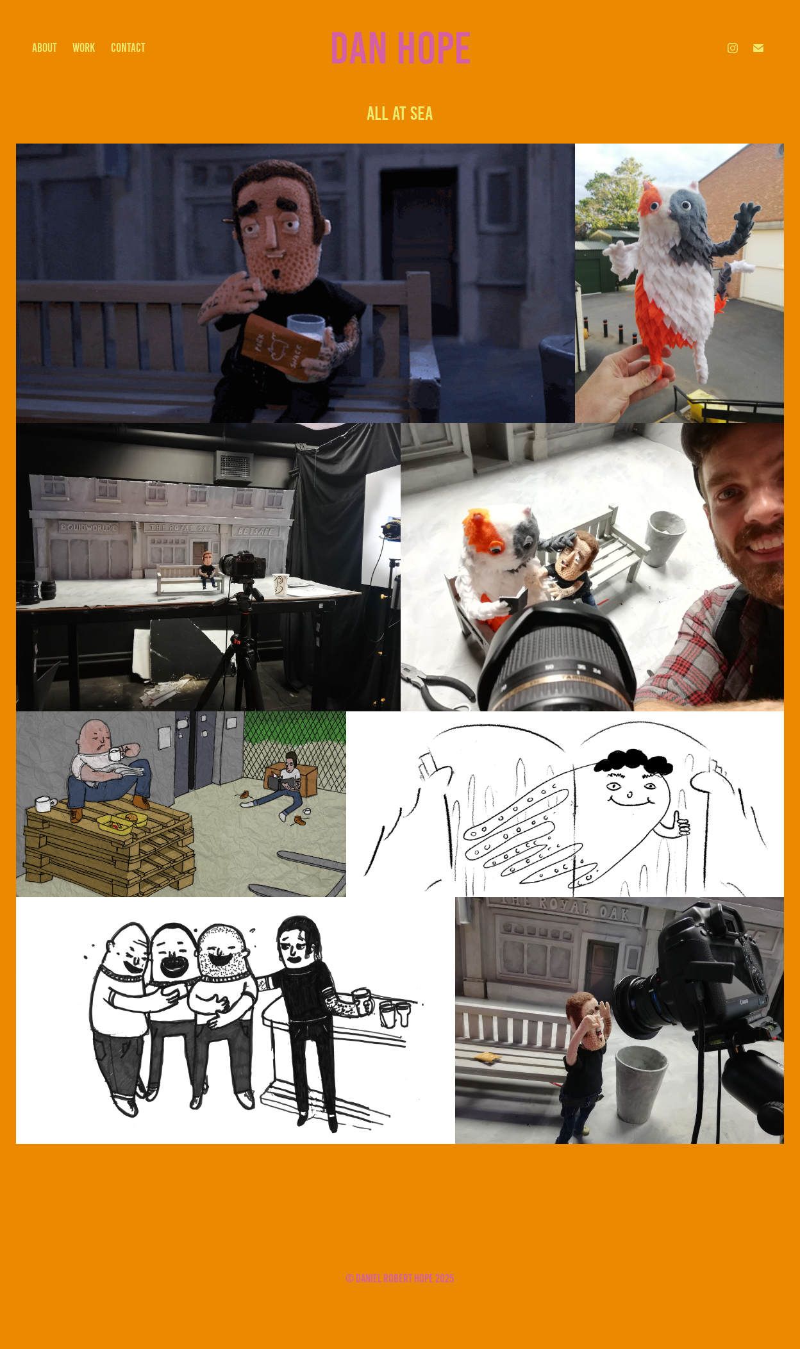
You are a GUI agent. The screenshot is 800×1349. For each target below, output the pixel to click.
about (44, 47)
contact (128, 47)
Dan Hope (400, 48)
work (83, 47)
